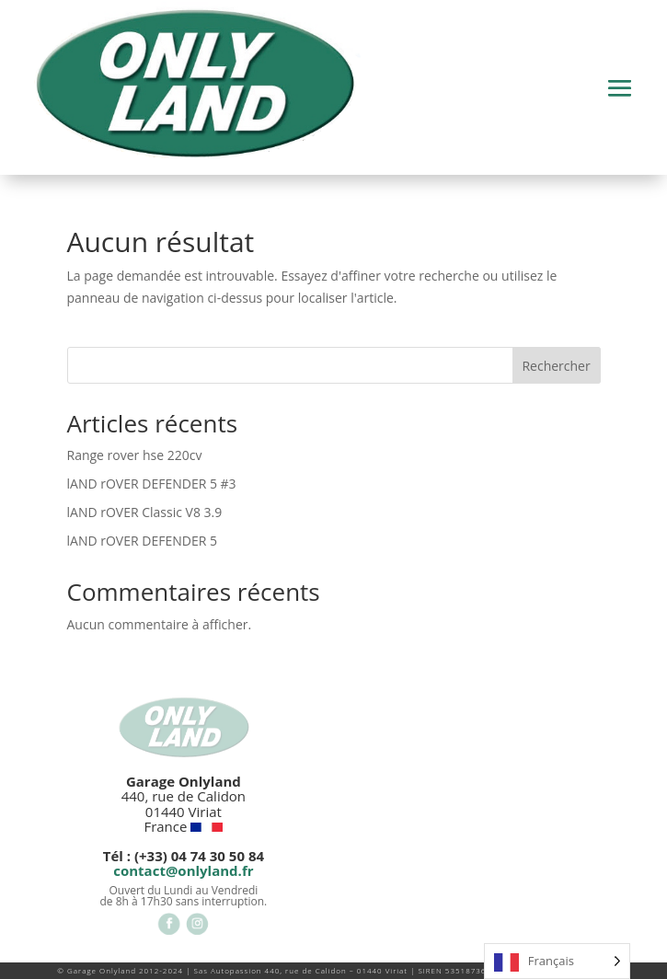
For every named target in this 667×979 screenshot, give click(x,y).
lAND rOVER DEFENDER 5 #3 (151, 483)
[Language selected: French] (557, 961)
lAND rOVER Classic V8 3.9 (145, 512)
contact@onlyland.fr (183, 870)
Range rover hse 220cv (134, 455)
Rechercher (556, 365)
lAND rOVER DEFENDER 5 (142, 540)
